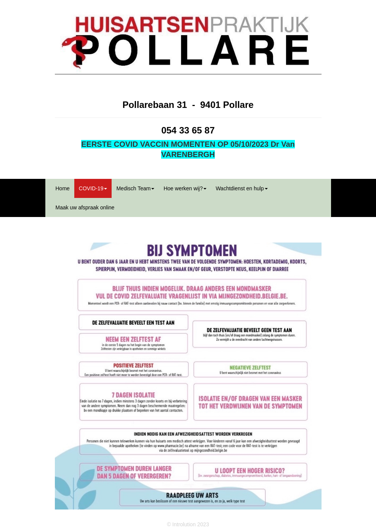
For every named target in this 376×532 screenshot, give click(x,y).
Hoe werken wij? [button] (184, 188)
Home (63, 188)
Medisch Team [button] (135, 188)
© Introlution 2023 (188, 524)
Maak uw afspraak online (85, 207)
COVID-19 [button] (93, 188)
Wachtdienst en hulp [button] (241, 188)
